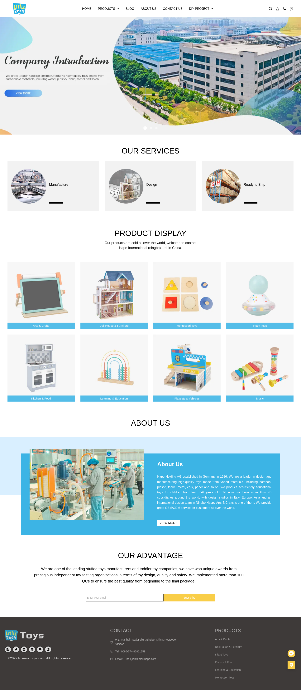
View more (168, 523)
